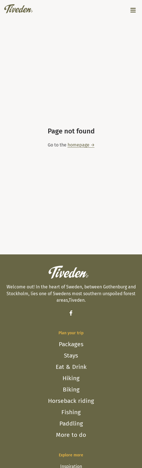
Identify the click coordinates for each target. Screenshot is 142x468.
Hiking (71, 378)
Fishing (71, 412)
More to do (71, 435)
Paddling (71, 423)
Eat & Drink (71, 367)
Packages (71, 344)
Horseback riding (71, 401)
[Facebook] (71, 313)
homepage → (81, 145)
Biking (71, 389)
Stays (71, 355)
